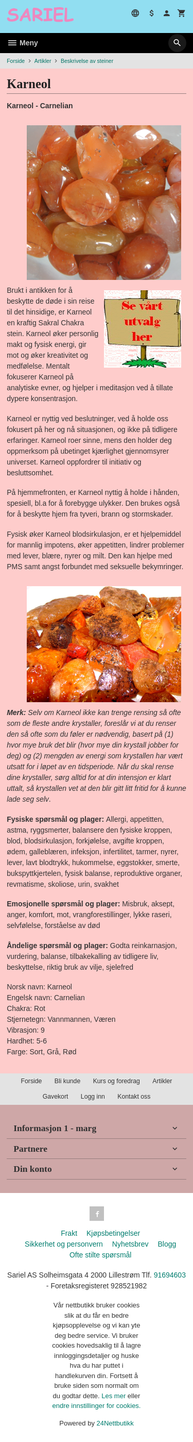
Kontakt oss (133, 1096)
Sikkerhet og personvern (64, 1244)
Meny (22, 43)
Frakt (69, 1233)
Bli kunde (67, 1081)
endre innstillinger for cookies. (96, 1406)
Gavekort (55, 1096)
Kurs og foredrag (116, 1081)
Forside (16, 61)
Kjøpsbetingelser (113, 1233)
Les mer (114, 1396)
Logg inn (93, 1096)
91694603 (170, 1275)
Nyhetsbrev (130, 1244)
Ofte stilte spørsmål (100, 1255)
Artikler (162, 1081)
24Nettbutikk (115, 1423)
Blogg (166, 1244)
